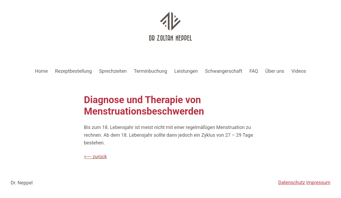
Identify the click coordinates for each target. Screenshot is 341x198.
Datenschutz (291, 182)
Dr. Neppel (22, 182)
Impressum (318, 182)
